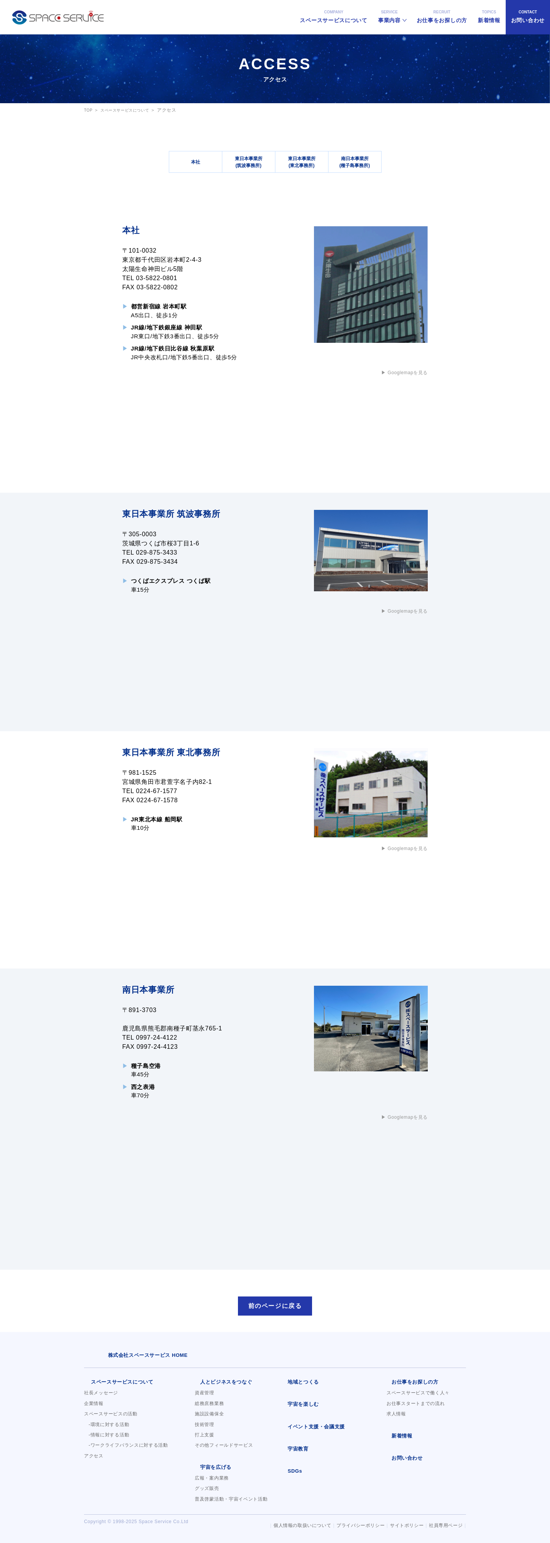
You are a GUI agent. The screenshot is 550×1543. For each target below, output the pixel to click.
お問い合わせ (528, 11)
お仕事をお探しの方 (442, 11)
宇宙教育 (291, 1451)
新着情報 (489, 11)
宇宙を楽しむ (295, 1408)
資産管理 (204, 1397)
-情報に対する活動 (109, 1438)
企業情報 (94, 1407)
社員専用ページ (444, 1525)
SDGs (287, 1472)
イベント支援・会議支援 (308, 1429)
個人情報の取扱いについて (293, 1525)
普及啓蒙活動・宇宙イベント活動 (231, 1502)
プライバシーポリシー (354, 1525)
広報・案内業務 (212, 1481)
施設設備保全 (209, 1418)
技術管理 (204, 1428)
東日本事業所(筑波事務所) (249, 162)
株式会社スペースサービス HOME (127, 1359)
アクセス (94, 1459)
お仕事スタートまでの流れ (416, 1407)
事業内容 (389, 11)
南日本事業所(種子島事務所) (354, 162)
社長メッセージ (101, 1397)
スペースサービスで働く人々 (418, 1397)
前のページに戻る (275, 1308)
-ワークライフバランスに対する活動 (128, 1449)
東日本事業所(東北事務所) (302, 162)
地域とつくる (295, 1386)
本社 (195, 162)
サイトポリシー (403, 1525)
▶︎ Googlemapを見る (401, 372)
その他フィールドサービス (224, 1449)
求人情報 (396, 1418)
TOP (89, 110)
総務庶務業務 (209, 1407)
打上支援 (204, 1438)
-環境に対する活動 (109, 1428)
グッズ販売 (207, 1491)
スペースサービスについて (333, 11)
